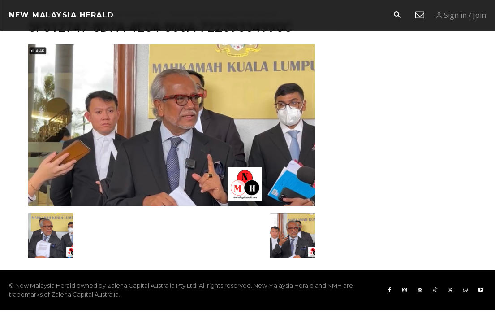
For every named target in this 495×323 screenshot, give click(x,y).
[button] (397, 15)
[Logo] (61, 15)
